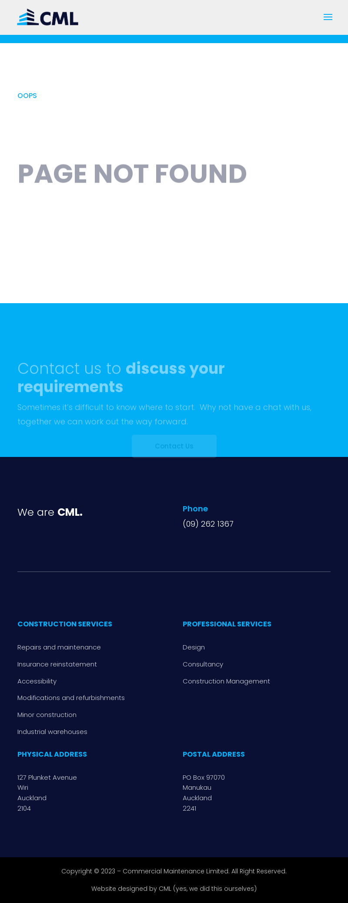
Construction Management (226, 681)
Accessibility (37, 681)
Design (194, 647)
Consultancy (203, 664)
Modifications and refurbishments (71, 697)
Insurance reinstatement (57, 664)
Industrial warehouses (52, 731)
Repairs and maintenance (59, 647)
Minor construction (47, 714)
